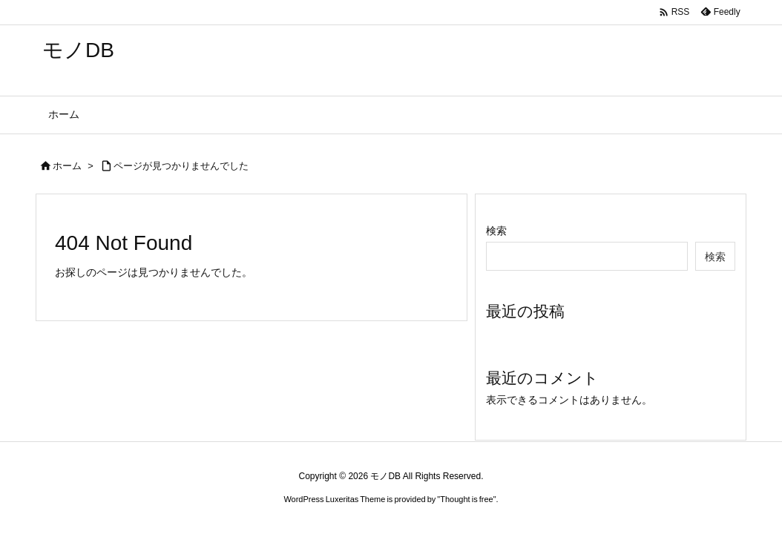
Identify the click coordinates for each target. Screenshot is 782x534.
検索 (496, 231)
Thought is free (466, 499)
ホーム (67, 165)
